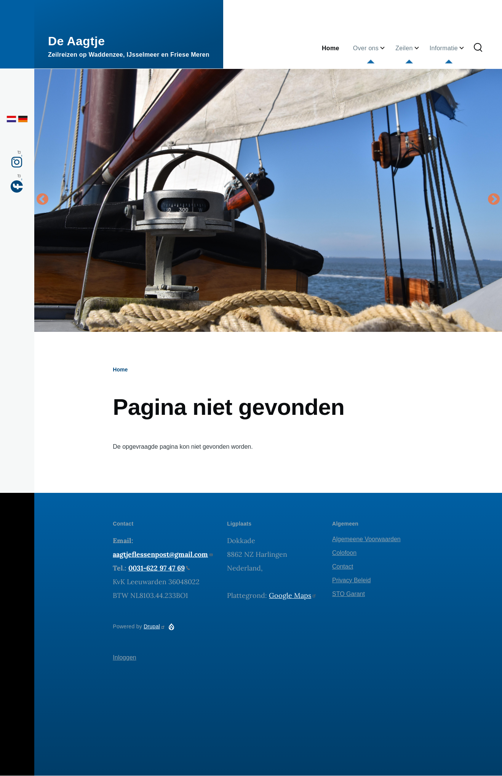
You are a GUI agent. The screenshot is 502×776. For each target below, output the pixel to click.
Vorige (42, 200)
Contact (342, 566)
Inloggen (124, 657)
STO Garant (348, 594)
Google (293, 595)
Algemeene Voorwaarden (366, 539)
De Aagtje (76, 41)
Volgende (494, 200)
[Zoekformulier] (478, 48)
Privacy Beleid (351, 580)
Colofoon (344, 553)
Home (120, 369)
